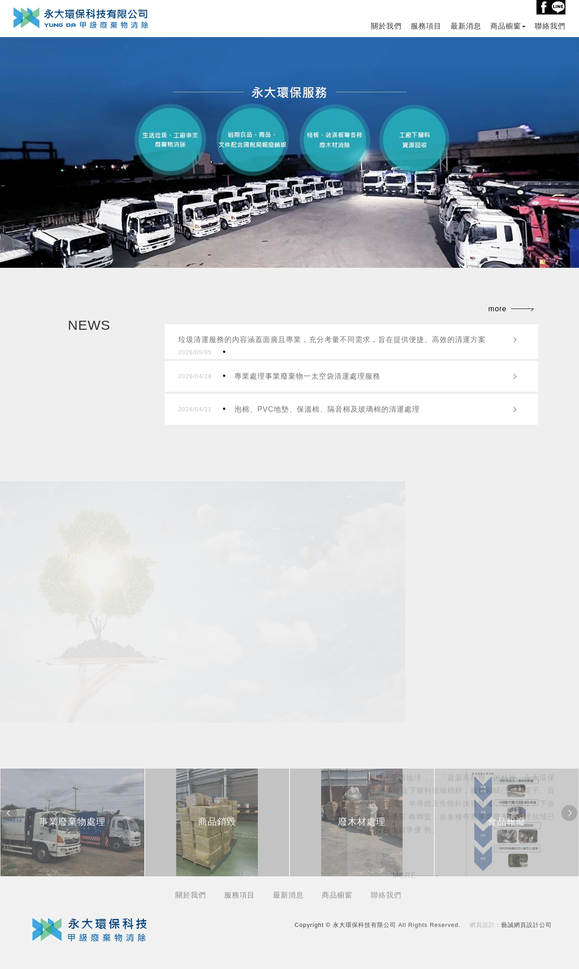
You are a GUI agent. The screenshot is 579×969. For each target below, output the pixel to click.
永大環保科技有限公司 (81, 17)
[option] (72, 822)
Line (558, 7)
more (498, 309)
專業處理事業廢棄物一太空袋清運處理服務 (279, 376)
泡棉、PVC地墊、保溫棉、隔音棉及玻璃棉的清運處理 (299, 409)
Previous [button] (9, 813)
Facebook (543, 7)
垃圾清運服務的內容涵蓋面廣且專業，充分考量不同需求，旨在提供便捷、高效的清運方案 (332, 345)
